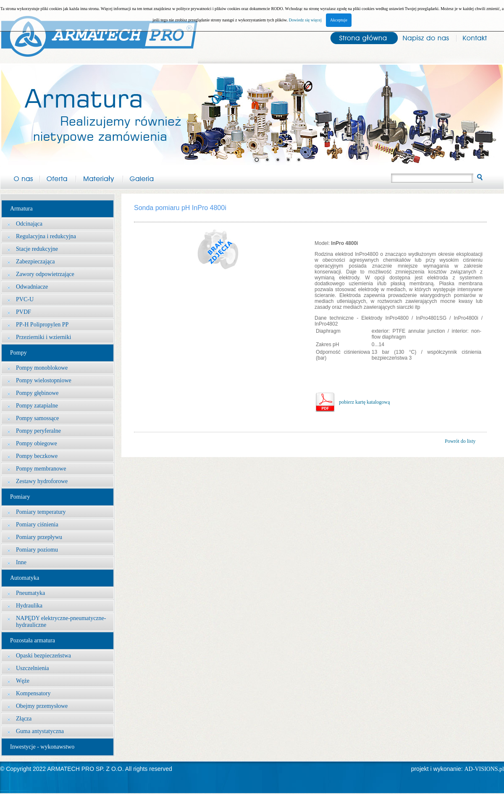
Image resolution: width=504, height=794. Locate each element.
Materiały (99, 177)
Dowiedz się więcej (305, 20)
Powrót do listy (460, 441)
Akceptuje (338, 20)
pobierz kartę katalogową (364, 402)
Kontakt (480, 37)
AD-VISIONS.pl (484, 769)
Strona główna (360, 37)
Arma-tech (99, 31)
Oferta (58, 177)
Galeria (141, 177)
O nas (20, 177)
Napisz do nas (426, 37)
